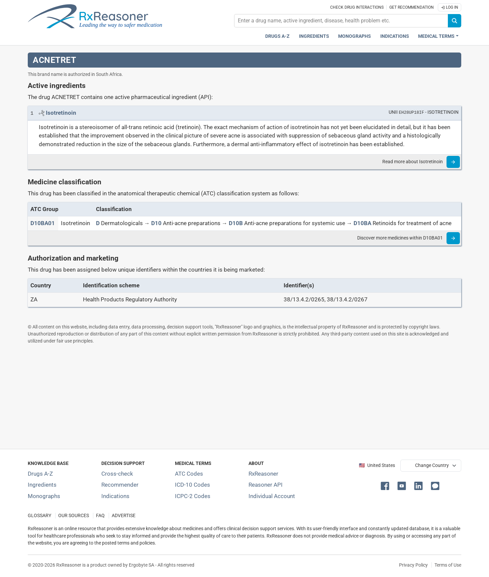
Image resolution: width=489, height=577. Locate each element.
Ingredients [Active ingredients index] (314, 36)
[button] (386, 485)
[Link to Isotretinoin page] (61, 112)
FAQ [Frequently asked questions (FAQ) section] (100, 515)
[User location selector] (430, 466)
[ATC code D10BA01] (42, 223)
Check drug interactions (357, 7)
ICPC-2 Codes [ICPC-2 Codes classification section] (192, 496)
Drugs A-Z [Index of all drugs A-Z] (40, 473)
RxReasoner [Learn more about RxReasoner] (263, 473)
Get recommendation (411, 7)
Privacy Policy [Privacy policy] (413, 565)
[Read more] (453, 162)
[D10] (156, 223)
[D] (98, 223)
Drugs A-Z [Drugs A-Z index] (277, 36)
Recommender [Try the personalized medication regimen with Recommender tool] (119, 484)
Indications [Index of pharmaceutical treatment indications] (115, 496)
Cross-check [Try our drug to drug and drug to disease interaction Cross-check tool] (117, 473)
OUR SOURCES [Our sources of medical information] (73, 515)
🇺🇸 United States (377, 465)
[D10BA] (362, 223)
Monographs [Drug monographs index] (354, 36)
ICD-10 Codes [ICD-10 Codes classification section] (192, 484)
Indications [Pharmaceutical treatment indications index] (394, 36)
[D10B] (236, 223)
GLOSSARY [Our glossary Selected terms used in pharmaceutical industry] (39, 515)
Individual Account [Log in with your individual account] (272, 496)
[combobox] (341, 20)
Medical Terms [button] (436, 36)
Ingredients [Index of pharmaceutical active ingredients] (42, 484)
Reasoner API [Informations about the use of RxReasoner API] (266, 484)
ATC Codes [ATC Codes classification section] (189, 473)
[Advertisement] (228, 396)
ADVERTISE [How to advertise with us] (123, 515)
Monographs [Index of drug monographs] (44, 496)
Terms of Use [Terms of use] (447, 565)
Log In (449, 7)
